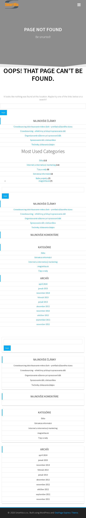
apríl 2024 (43, 284)
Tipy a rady (41, 169)
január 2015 (43, 288)
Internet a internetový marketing (41, 165)
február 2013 (43, 297)
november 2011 (43, 324)
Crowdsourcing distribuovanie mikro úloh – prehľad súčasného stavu (43, 126)
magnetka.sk (44, 181)
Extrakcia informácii (41, 174)
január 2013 (43, 302)
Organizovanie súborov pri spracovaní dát (43, 135)
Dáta (41, 160)
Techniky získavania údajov (43, 144)
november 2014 (43, 293)
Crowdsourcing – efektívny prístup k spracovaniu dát (43, 131)
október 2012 (43, 315)
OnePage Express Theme (66, 512)
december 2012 (43, 306)
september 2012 (43, 320)
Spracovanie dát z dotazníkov (43, 140)
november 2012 (43, 311)
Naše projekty (42, 178)
